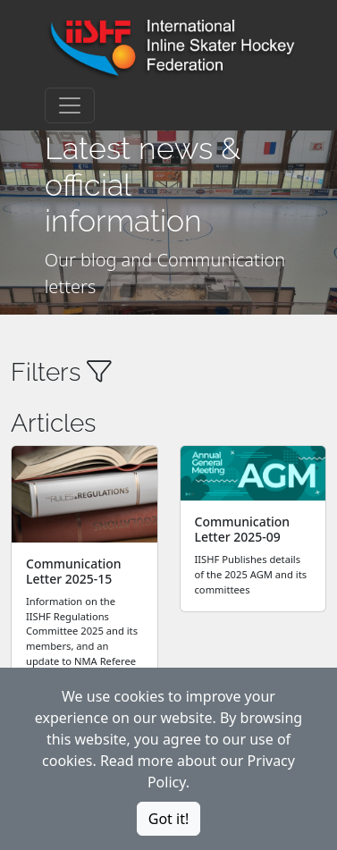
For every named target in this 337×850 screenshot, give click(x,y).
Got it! (168, 819)
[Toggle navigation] (70, 105)
